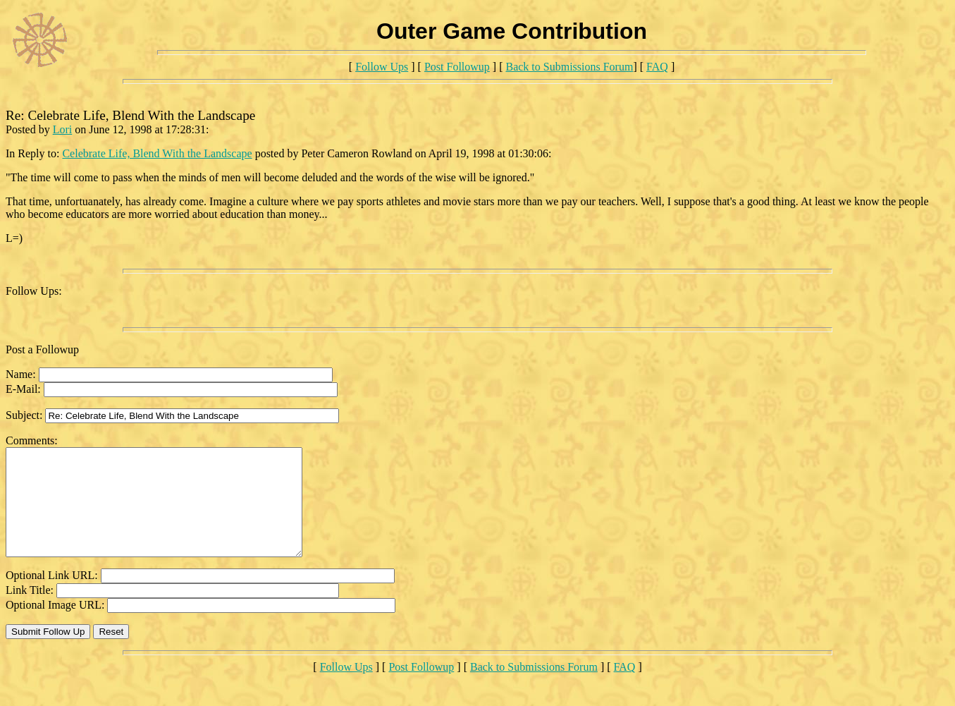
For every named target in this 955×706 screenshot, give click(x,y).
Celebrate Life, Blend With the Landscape (157, 153)
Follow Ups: (34, 291)
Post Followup (457, 67)
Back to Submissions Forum (569, 67)
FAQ (657, 67)
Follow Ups (381, 67)
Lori (63, 129)
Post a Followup (42, 349)
